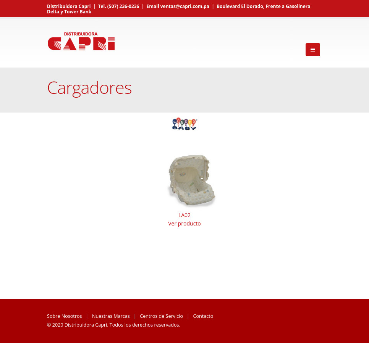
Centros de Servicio (161, 316)
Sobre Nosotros (64, 316)
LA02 (184, 215)
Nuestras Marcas (111, 316)
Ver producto (184, 223)
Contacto (203, 316)
